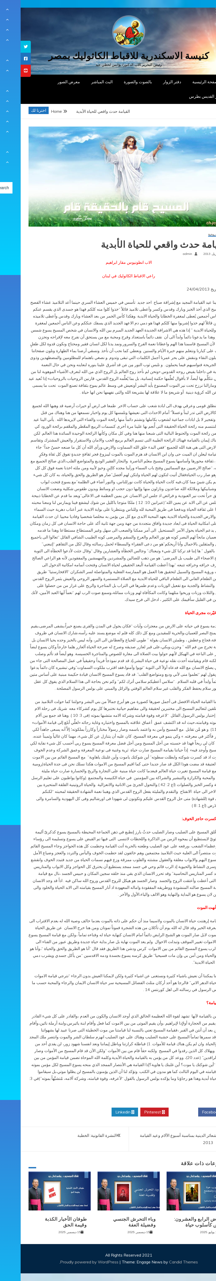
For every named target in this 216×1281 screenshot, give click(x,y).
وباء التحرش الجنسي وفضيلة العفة (113, 1222)
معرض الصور (48, 81)
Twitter (162, 1112)
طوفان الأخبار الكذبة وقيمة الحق (45, 1222)
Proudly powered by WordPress (69, 1261)
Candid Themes (162, 1261)
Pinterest (134, 1112)
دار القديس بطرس (183, 96)
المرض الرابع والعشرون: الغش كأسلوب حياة (179, 1222)
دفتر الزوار (151, 81)
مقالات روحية (195, 234)
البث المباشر (81, 81)
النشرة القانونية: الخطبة (76, 1135)
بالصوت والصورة (117, 81)
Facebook (192, 1112)
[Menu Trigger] (198, 11)
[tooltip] (5, 47)
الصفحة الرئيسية (185, 81)
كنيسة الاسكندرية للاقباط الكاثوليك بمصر (108, 56)
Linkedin (104, 1112)
